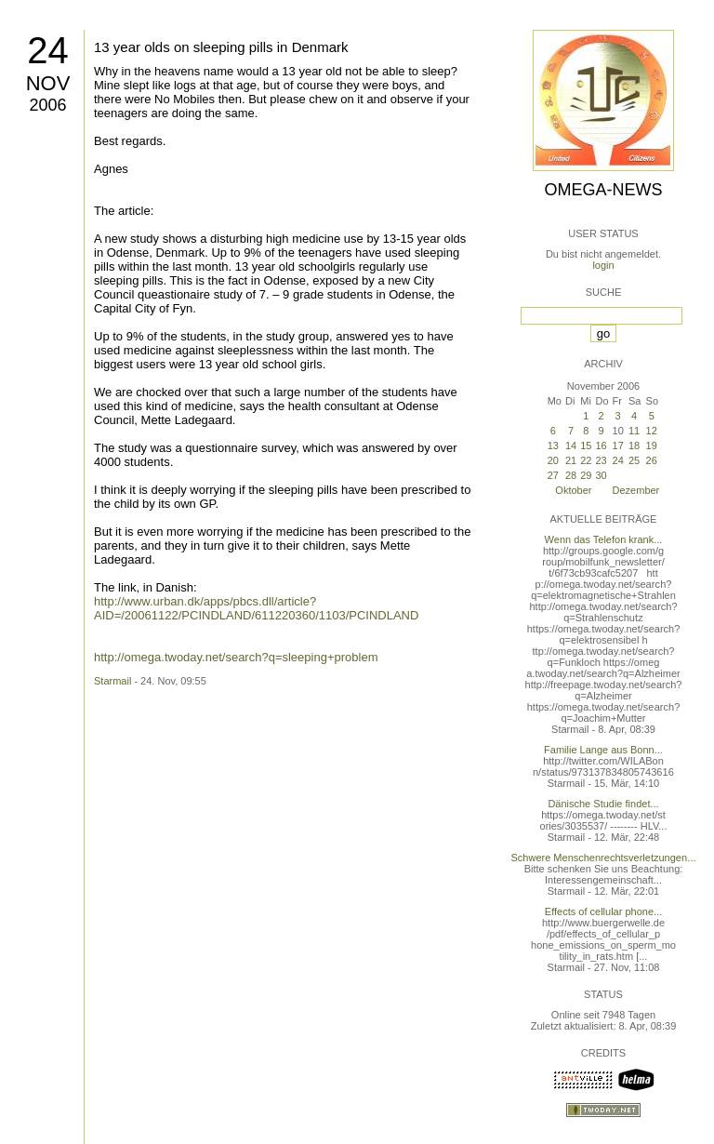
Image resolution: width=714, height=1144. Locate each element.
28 (570, 475)
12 (651, 430)
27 (553, 475)
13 (553, 445)
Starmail (112, 680)
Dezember (636, 490)
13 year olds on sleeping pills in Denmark (221, 47)
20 (553, 460)
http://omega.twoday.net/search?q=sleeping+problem (235, 657)
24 (48, 50)
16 (600, 445)
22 (585, 460)
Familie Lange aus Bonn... (603, 749)
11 (634, 430)
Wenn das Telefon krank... (604, 539)
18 (634, 445)
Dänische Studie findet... (603, 803)
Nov (48, 83)
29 (585, 475)
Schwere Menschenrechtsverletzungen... (603, 857)
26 (651, 460)
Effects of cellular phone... (603, 911)
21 (570, 460)
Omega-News (603, 189)
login (603, 265)
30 (600, 475)
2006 (47, 105)
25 (634, 460)
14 (570, 445)
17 (618, 445)
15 (585, 445)
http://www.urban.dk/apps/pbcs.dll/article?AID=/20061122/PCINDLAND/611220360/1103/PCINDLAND (256, 608)
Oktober (573, 490)
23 (600, 460)
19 (651, 445)
